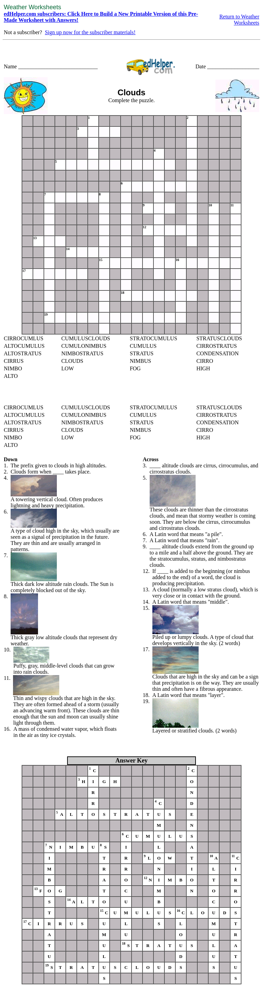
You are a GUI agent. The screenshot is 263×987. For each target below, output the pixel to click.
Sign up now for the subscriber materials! (90, 32)
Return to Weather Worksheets (239, 20)
